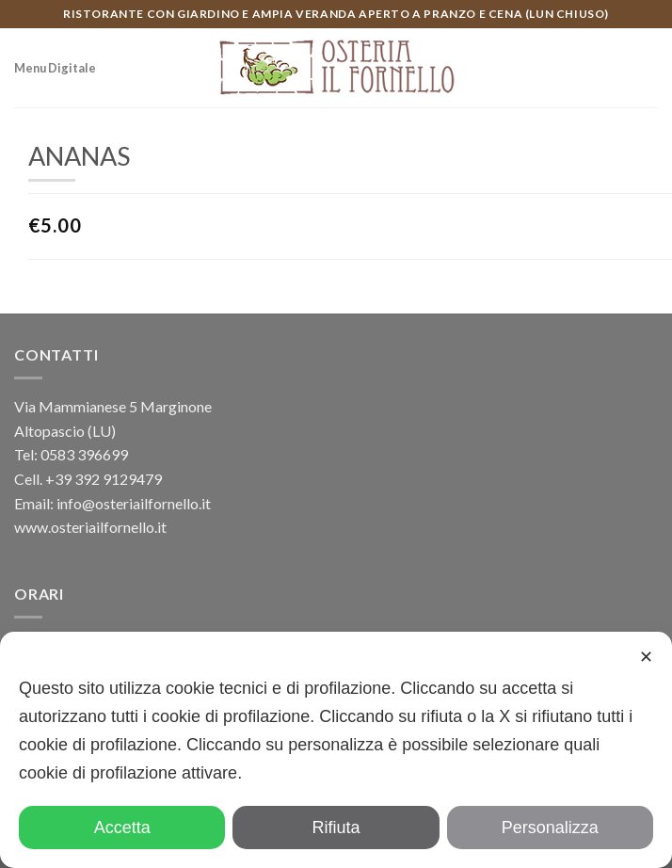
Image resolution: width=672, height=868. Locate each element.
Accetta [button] (122, 827)
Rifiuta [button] (336, 827)
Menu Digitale (55, 67)
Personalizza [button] (550, 827)
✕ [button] (646, 657)
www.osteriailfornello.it (90, 527)
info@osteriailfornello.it (133, 503)
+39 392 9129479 (103, 479)
